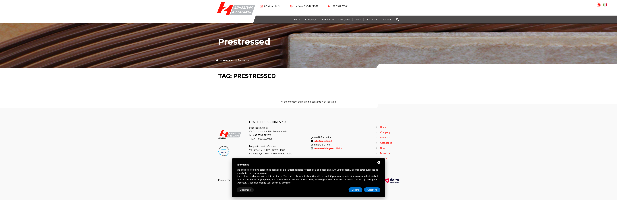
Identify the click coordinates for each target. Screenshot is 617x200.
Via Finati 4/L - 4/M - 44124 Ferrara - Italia (270, 154)
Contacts (386, 19)
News (358, 19)
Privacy (222, 180)
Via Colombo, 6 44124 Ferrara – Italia (268, 132)
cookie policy (259, 173)
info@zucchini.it (272, 6)
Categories (344, 19)
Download (371, 19)
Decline (355, 189)
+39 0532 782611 (339, 6)
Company (310, 19)
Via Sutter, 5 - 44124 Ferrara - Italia (267, 150)
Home (297, 19)
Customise (245, 189)
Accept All (372, 189)
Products (325, 19)
